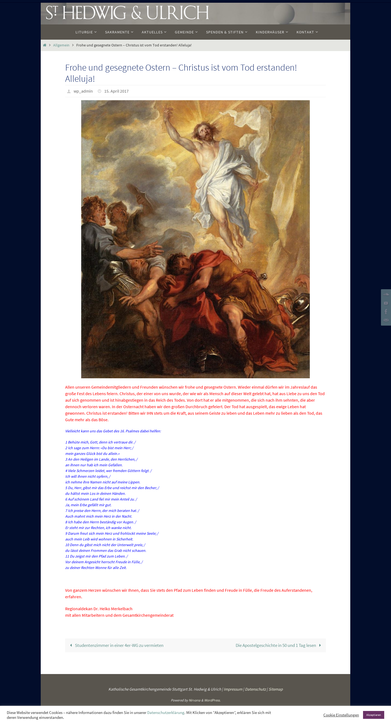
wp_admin (83, 91)
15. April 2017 (116, 91)
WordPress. (212, 700)
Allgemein (61, 45)
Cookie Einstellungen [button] (341, 715)
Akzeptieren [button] (373, 715)
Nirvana (194, 700)
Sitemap (276, 689)
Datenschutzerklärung (165, 712)
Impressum (233, 689)
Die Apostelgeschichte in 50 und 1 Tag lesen (279, 645)
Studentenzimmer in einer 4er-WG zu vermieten (116, 645)
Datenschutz (255, 689)
